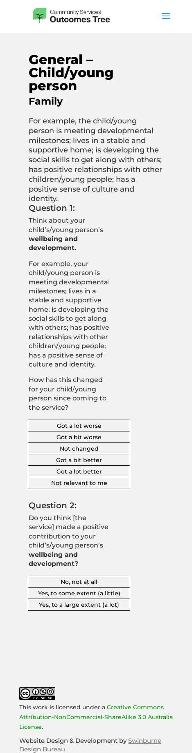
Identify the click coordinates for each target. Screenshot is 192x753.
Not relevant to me (79, 483)
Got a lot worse (79, 425)
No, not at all (79, 581)
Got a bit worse (79, 437)
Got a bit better (79, 460)
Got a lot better (79, 471)
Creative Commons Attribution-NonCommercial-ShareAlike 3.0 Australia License (96, 717)
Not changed (79, 448)
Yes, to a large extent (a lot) (79, 604)
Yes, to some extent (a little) (79, 593)
